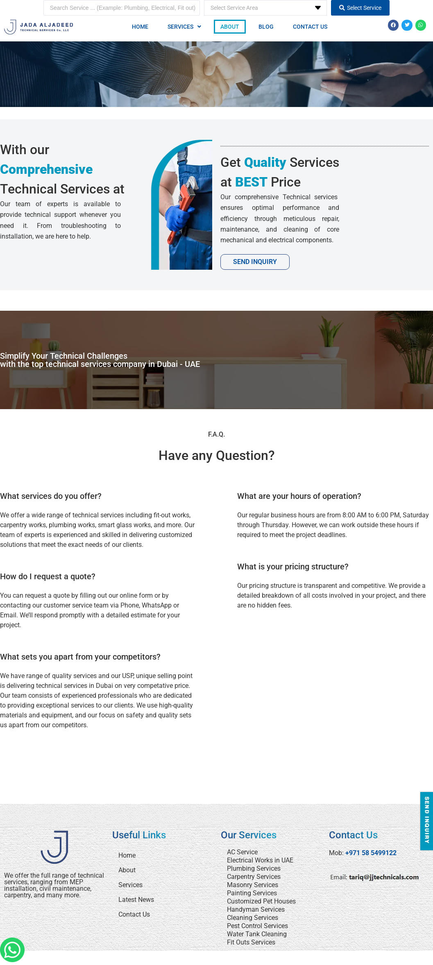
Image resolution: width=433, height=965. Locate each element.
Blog (266, 26)
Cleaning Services (252, 918)
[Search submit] (360, 8)
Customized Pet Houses (261, 901)
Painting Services (252, 893)
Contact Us (310, 26)
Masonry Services (252, 885)
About (229, 26)
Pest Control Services (257, 926)
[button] (184, 27)
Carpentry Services (254, 877)
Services (184, 26)
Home (140, 26)
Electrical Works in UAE (260, 860)
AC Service (242, 852)
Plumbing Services (254, 868)
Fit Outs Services (251, 942)
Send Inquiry (255, 262)
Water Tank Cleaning (257, 934)
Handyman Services (256, 909)
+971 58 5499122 (371, 853)
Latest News (136, 900)
